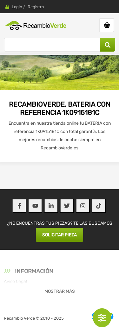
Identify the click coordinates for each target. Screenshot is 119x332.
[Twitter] (67, 206)
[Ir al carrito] (106, 25)
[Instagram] (83, 206)
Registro (36, 6)
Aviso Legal (15, 281)
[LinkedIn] (51, 206)
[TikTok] (99, 206)
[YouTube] (35, 206)
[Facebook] (19, 206)
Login (17, 6)
